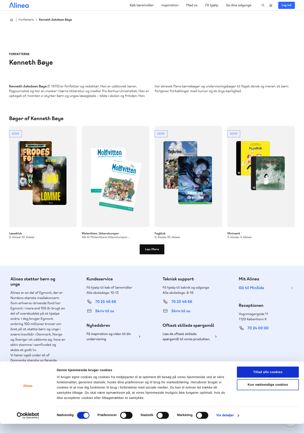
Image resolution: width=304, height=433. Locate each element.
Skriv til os (104, 311)
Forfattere (26, 20)
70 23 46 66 (181, 301)
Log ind (286, 5)
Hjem (11, 19)
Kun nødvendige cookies (268, 394)
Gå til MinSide (251, 287)
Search (263, 5)
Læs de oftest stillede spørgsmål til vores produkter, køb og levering (186, 337)
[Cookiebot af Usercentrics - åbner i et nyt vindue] (28, 424)
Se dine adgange (238, 5)
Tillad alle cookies (268, 381)
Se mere (43, 182)
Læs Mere (152, 249)
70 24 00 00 (258, 328)
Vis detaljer (225, 424)
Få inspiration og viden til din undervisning (109, 336)
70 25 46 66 (105, 301)
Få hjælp (211, 5)
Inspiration (170, 5)
